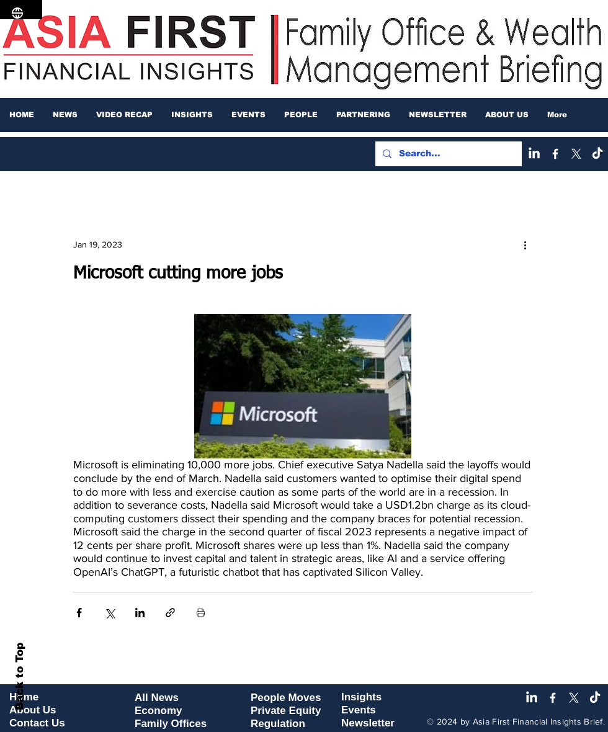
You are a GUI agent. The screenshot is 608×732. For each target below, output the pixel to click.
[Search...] (447, 153)
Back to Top (19, 676)
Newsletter (368, 723)
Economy (158, 710)
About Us (32, 710)
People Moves (286, 697)
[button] (65, 114)
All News (157, 697)
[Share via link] (170, 612)
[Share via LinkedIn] (140, 612)
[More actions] (524, 244)
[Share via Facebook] (79, 612)
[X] (576, 154)
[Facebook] (555, 154)
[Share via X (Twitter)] (109, 612)
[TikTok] (597, 154)
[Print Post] (201, 612)
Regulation (278, 724)
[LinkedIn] (534, 154)
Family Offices (171, 724)
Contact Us (37, 723)
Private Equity (286, 710)
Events (358, 710)
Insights (361, 697)
